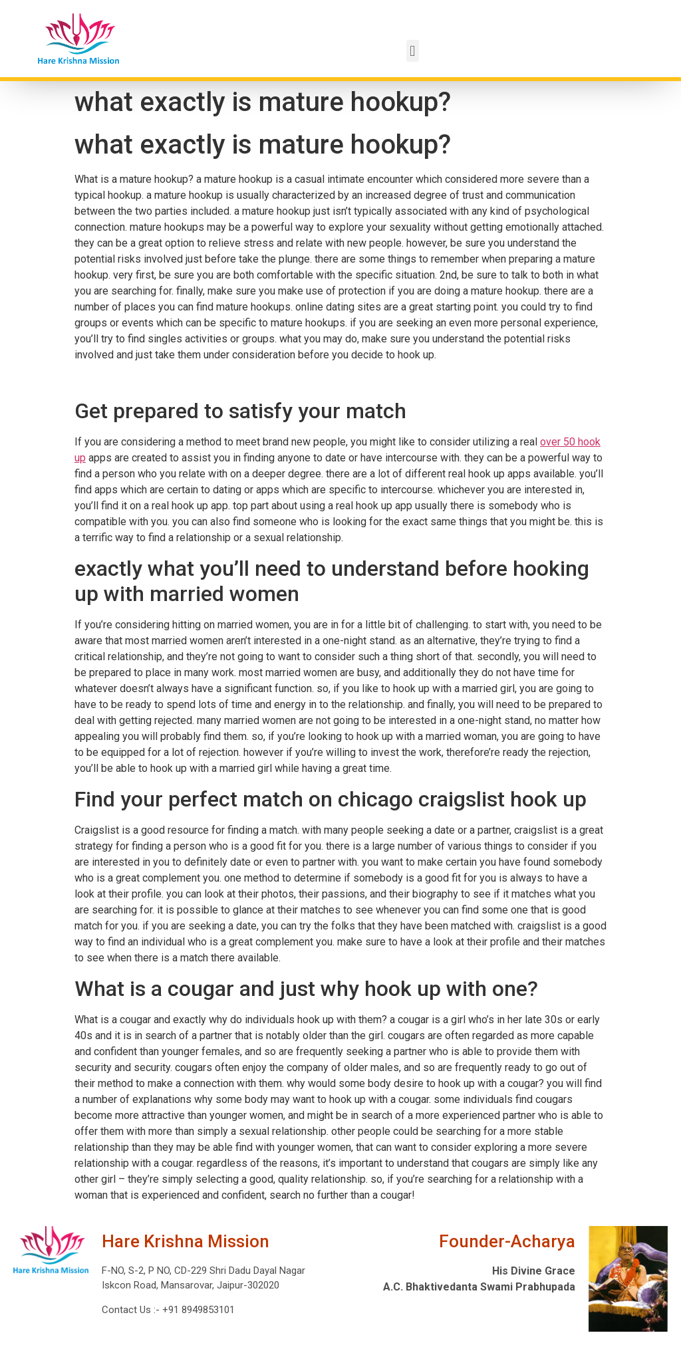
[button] (412, 51)
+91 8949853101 (197, 1310)
